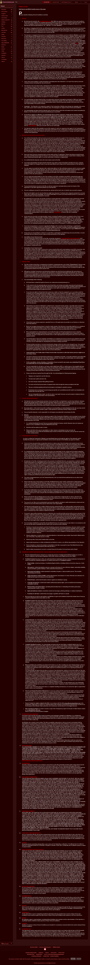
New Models (6, 17)
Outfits (6, 51)
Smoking (6, 22)
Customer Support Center (31, 952)
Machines (6, 44)
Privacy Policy (57, 212)
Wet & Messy (6, 30)
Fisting (6, 34)
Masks (6, 46)
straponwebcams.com (45, 21)
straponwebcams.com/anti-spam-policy (32, 760)
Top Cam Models (5, 943)
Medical (6, 49)
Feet (6, 26)
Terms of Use (53, 952)
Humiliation (6, 53)
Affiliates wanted (56, 947)
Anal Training (6, 11)
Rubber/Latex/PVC (6, 19)
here (77, 43)
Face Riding (6, 40)
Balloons (6, 24)
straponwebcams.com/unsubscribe (70, 238)
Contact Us (41, 952)
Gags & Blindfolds (6, 42)
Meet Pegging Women (66, 2)
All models (6, 9)
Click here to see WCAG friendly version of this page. (32, 9)
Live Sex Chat (46, 2)
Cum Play (6, 32)
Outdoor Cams (6, 15)
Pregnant (6, 13)
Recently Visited (55, 2)
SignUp (76, 2)
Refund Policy (39, 954)
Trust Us (47, 952)
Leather (6, 28)
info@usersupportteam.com (53, 230)
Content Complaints (54, 956)
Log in (85, 2)
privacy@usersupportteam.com (72, 703)
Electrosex (6, 38)
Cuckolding (6, 59)
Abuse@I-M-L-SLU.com (34, 710)
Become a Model (34, 947)
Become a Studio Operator (45, 947)
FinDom (6, 57)
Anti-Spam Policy (30, 954)
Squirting (6, 55)
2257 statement (32, 125)
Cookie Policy (46, 956)
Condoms (6, 36)
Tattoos (6, 61)
